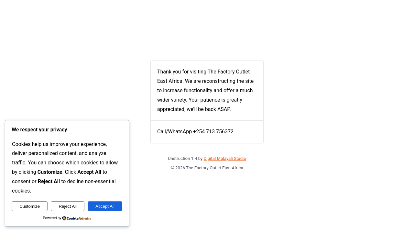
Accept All (104, 206)
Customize (29, 206)
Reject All (68, 206)
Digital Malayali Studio (225, 158)
